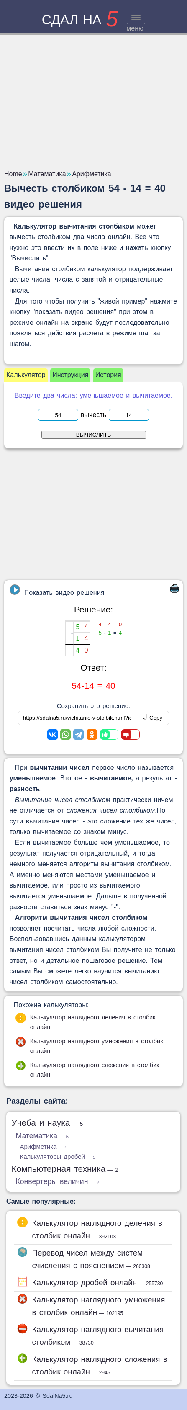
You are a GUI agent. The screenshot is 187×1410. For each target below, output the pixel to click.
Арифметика (43, 1146)
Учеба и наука (47, 1122)
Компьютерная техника (64, 1168)
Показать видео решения (57, 590)
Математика (42, 1136)
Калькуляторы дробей (57, 1156)
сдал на (80, 19)
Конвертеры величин (57, 1181)
